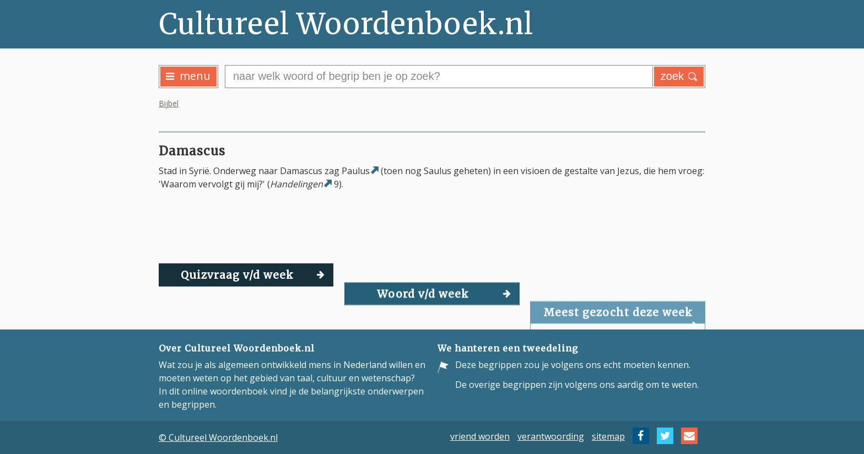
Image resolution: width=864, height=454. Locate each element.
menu (188, 75)
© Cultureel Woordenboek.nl (218, 437)
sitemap (608, 436)
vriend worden (480, 436)
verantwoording (550, 436)
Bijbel (169, 103)
